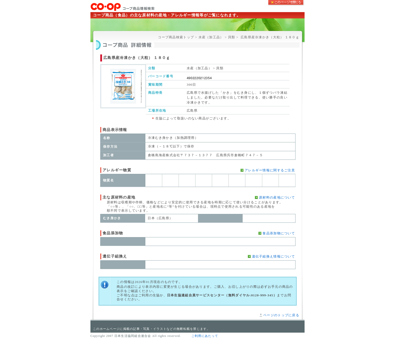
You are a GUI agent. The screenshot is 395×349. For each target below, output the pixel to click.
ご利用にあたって (204, 335)
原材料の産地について (277, 197)
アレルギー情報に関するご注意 (270, 170)
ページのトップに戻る (281, 315)
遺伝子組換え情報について (273, 256)
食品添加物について (278, 233)
